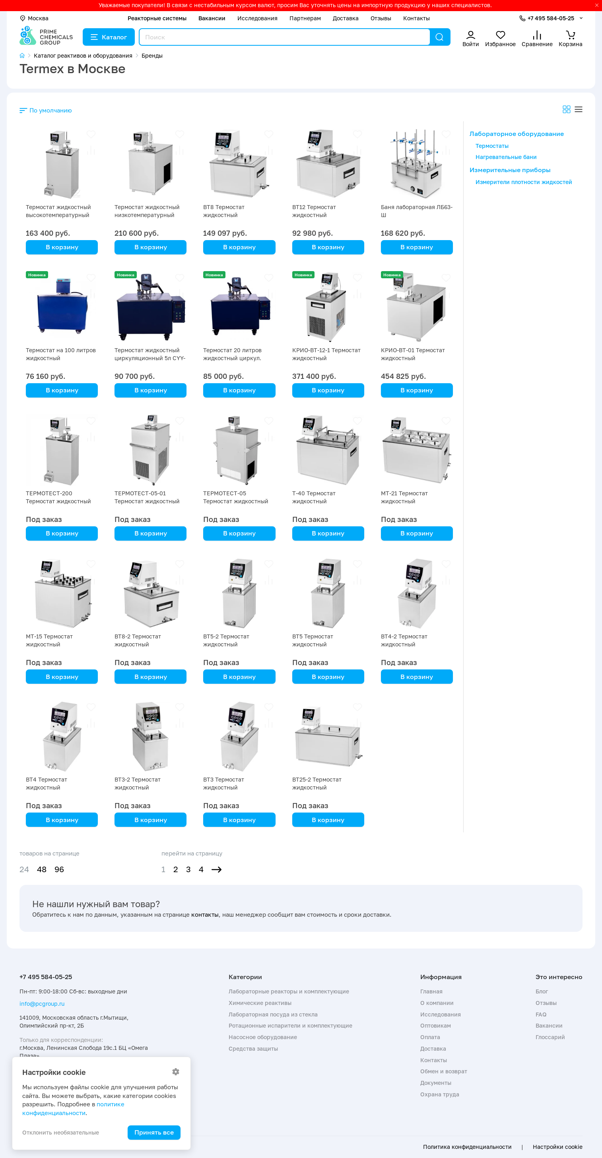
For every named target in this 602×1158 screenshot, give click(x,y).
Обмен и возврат (443, 1071)
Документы (435, 1082)
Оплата (430, 1037)
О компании (437, 1002)
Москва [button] (34, 18)
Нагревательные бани (506, 156)
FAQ (541, 1014)
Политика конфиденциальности (467, 1147)
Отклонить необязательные (60, 1132)
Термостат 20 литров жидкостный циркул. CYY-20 (232, 358)
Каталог (109, 37)
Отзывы (381, 18)
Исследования (257, 18)
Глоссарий (550, 1037)
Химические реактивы (260, 1002)
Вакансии (211, 18)
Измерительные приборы (510, 170)
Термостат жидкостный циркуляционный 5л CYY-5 (150, 358)
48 (42, 869)
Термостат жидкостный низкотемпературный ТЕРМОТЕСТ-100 (147, 215)
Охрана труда (439, 1094)
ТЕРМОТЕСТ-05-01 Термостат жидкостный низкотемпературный (147, 501)
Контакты (416, 18)
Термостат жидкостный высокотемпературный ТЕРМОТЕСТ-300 (58, 215)
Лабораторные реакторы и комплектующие (289, 991)
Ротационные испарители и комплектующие (290, 1025)
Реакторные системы (157, 18)
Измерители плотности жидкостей (524, 181)
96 (59, 869)
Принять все (154, 1132)
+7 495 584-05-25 (551, 18)
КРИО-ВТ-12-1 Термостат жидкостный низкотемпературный (326, 358)
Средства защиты (253, 1048)
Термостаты (492, 145)
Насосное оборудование (263, 1037)
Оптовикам (435, 1025)
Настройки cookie (558, 1147)
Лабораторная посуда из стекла (273, 1014)
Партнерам (305, 18)
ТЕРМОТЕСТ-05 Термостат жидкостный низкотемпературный (235, 501)
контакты (205, 914)
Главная (431, 991)
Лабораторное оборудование (517, 134)
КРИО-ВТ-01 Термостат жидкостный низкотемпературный (413, 358)
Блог (542, 991)
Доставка (346, 18)
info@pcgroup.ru (41, 1003)
